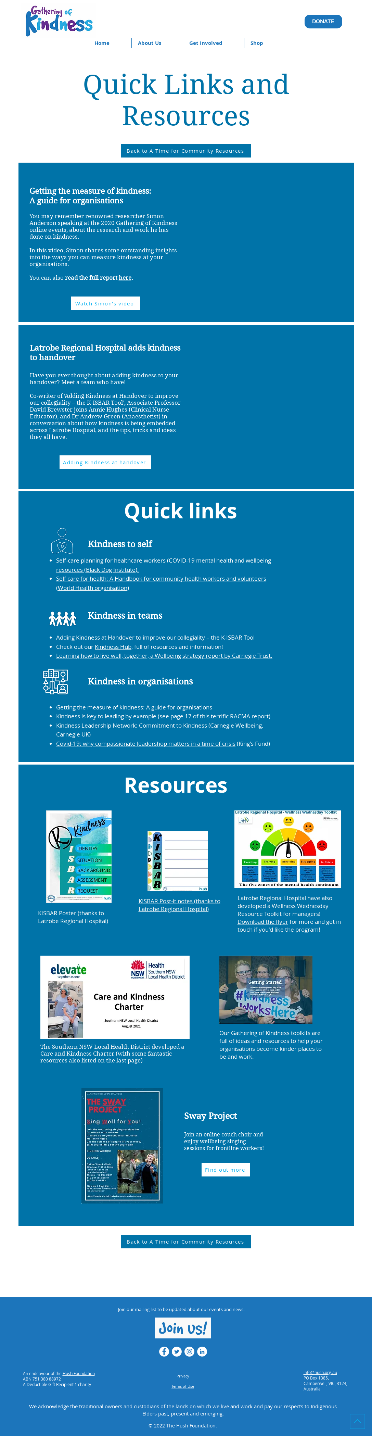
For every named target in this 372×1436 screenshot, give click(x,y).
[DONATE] (323, 21)
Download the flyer (263, 921)
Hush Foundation (79, 1373)
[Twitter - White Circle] (177, 1352)
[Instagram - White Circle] (189, 1352)
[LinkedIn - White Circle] (202, 1352)
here (125, 277)
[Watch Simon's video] (105, 303)
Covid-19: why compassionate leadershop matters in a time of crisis (145, 743)
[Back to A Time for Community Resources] (186, 151)
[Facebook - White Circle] (164, 1352)
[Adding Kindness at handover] (105, 462)
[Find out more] (226, 1169)
